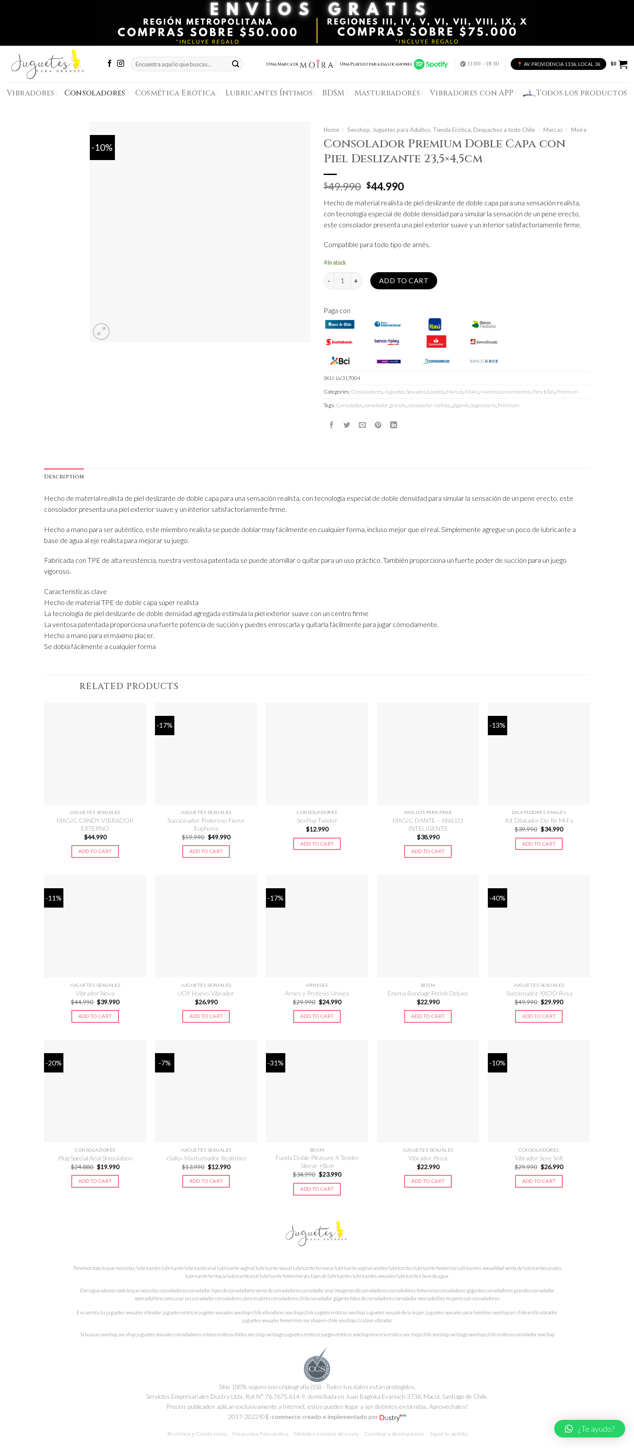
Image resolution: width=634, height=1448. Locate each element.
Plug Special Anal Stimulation (95, 1158)
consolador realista (429, 405)
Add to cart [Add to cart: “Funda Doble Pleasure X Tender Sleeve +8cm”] (317, 1189)
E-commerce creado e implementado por (336, 1416)
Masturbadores (387, 93)
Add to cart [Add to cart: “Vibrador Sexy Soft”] (539, 1181)
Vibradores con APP (471, 93)
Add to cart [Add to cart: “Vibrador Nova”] (95, 1016)
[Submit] (235, 64)
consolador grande (385, 405)
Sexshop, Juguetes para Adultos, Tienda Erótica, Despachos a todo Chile (441, 129)
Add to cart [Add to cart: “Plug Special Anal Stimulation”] (95, 1181)
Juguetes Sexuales (405, 391)
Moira (578, 129)
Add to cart (403, 280)
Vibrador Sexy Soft (539, 1158)
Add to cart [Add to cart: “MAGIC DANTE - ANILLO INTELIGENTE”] (428, 851)
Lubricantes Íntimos (269, 93)
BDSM (333, 93)
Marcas (553, 129)
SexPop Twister (317, 820)
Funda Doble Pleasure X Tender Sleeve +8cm (317, 1161)
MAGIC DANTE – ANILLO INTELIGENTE (428, 824)
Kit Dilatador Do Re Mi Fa (539, 820)
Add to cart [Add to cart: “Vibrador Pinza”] (428, 1181)
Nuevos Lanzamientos (505, 391)
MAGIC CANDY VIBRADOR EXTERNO (95, 824)
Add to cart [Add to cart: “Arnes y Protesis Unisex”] (317, 1016)
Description (64, 477)
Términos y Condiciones (197, 1433)
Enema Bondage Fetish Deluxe (428, 993)
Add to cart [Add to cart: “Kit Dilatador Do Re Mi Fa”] (539, 843)
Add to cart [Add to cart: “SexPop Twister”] (317, 843)
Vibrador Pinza (428, 1158)
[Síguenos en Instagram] (120, 64)
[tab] (64, 477)
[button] (589, 1428)
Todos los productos (575, 93)
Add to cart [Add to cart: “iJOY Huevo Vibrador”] (206, 1016)
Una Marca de (300, 64)
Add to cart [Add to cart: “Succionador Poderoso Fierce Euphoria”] (206, 851)
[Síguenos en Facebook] (109, 64)
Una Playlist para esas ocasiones (394, 64)
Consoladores (94, 93)
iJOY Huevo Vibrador (206, 993)
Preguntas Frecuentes (260, 1433)
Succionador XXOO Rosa (539, 993)
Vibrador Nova (95, 993)
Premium (567, 391)
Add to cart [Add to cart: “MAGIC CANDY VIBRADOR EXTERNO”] (95, 851)
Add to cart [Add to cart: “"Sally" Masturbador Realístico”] (206, 1181)
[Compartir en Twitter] (347, 425)
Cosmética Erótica (175, 93)
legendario (483, 405)
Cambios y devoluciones (394, 1433)
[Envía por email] (362, 425)
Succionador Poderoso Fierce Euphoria (206, 824)
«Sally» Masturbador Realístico (206, 1158)
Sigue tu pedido (448, 1433)
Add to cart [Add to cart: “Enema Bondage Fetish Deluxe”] (428, 1016)
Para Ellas (543, 391)
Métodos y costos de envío (326, 1433)
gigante (460, 405)
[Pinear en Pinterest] (378, 425)
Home (331, 129)
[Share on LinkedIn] (394, 425)
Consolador (349, 405)
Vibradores (30, 93)
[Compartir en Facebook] (331, 425)
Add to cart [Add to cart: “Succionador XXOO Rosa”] (539, 1016)
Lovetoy (436, 391)
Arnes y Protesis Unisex (317, 993)
